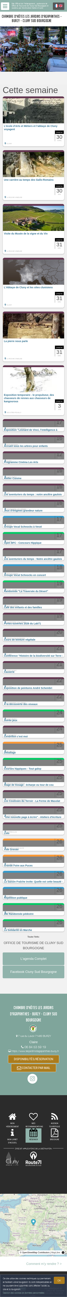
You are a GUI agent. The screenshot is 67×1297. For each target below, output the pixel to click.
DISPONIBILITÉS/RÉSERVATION (33, 1059)
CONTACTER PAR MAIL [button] (33, 1068)
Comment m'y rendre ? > (44, 1264)
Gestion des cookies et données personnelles (23, 1292)
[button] (33, 121)
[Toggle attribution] (63, 1252)
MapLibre (55, 1252)
